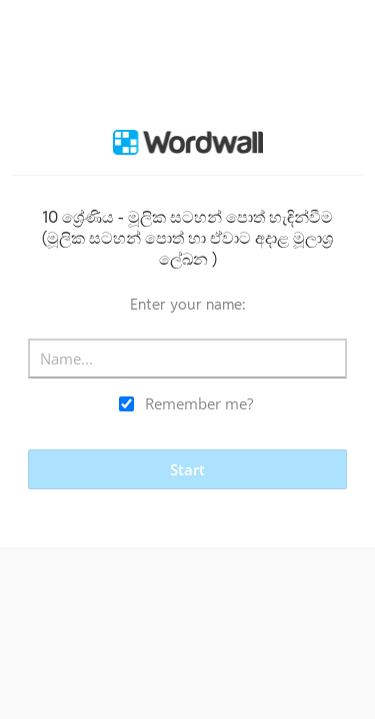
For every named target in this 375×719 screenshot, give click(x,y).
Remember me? (199, 403)
